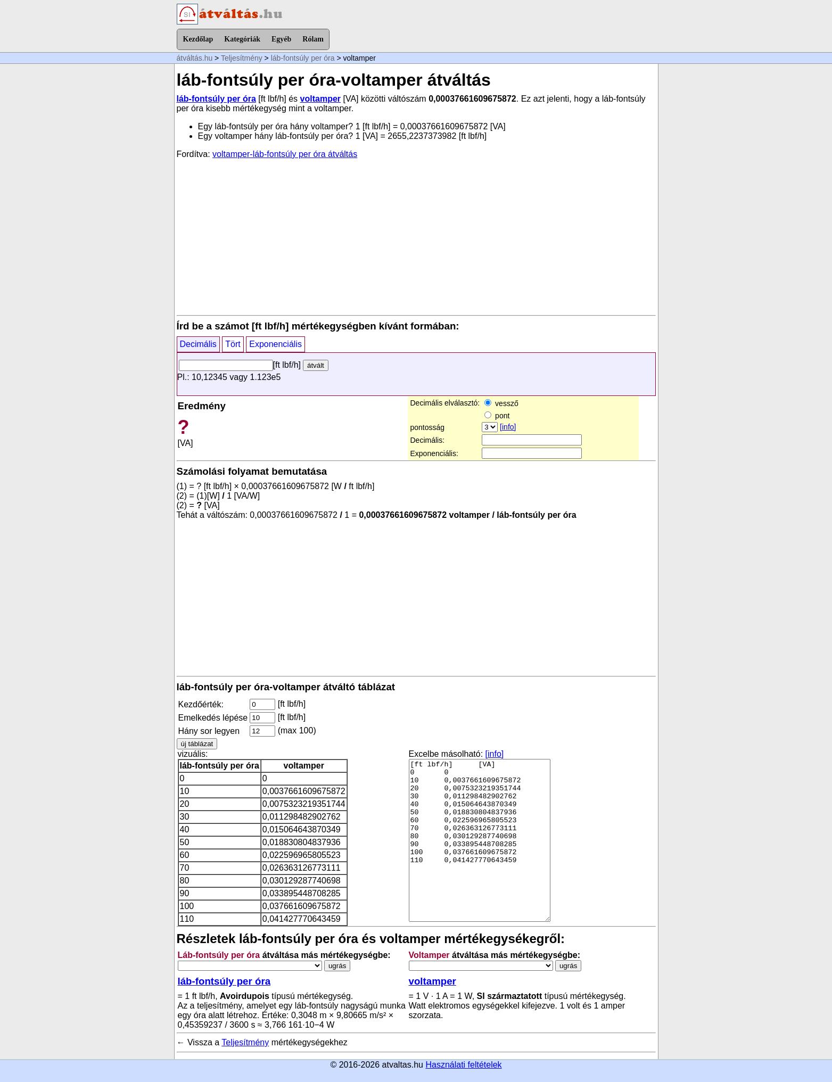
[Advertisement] (416, 236)
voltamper (320, 98)
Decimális (198, 344)
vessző (501, 403)
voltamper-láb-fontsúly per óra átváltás (284, 154)
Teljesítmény (241, 58)
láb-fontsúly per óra (303, 58)
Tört (232, 344)
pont (496, 415)
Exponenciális (275, 344)
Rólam (313, 39)
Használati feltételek (463, 1064)
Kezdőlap (198, 39)
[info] (508, 427)
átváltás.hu (195, 58)
